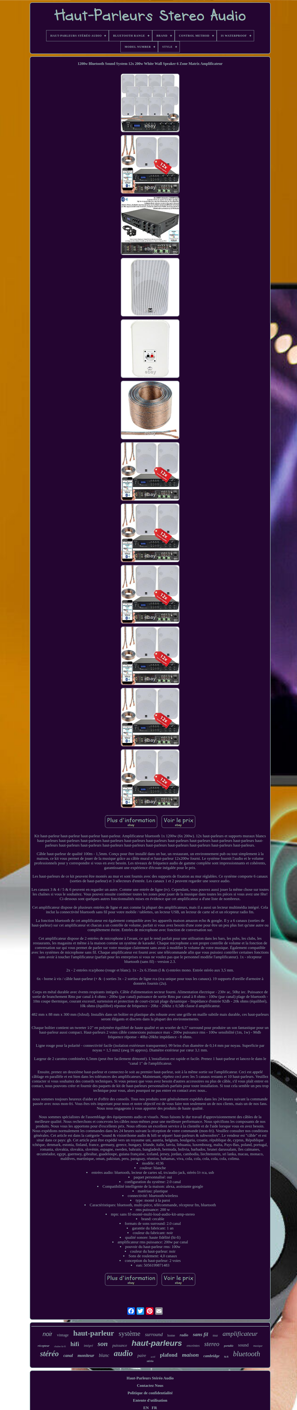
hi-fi (226, 1357)
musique (257, 1345)
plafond (168, 1355)
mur (215, 1335)
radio (184, 1335)
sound (243, 1345)
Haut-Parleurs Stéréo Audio (150, 1378)
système (129, 1333)
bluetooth (246, 1354)
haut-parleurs (157, 1343)
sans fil (200, 1334)
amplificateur (240, 1333)
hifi (75, 1344)
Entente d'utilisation (150, 1400)
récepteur (44, 1345)
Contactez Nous (150, 1385)
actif (153, 1356)
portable (228, 1345)
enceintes (193, 1345)
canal (68, 1355)
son (103, 1343)
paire (141, 1355)
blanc (104, 1355)
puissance (119, 1345)
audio (123, 1353)
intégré (88, 1345)
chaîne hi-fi (60, 1346)
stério (150, 1361)
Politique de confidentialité (150, 1393)
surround (154, 1334)
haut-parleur (93, 1333)
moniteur (85, 1355)
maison (190, 1355)
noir (47, 1334)
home (171, 1335)
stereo (211, 1343)
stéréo (49, 1354)
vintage (62, 1335)
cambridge (211, 1356)
